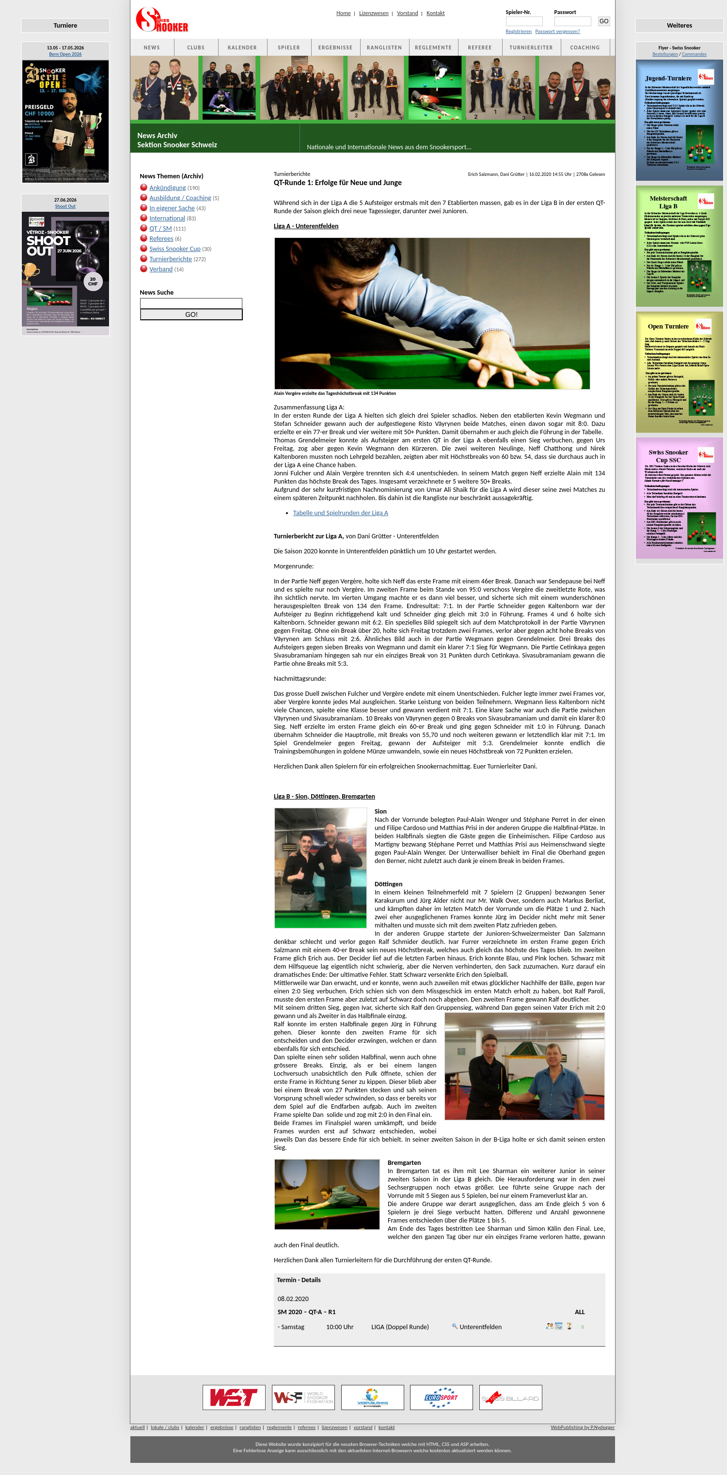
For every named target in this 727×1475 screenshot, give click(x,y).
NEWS (152, 48)
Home (343, 13)
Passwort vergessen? (558, 31)
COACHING (585, 48)
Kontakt (436, 13)
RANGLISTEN (384, 48)
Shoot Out (65, 206)
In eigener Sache (172, 208)
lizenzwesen (335, 1427)
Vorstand (407, 13)
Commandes (694, 54)
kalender (194, 1427)
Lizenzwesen (374, 13)
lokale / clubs (165, 1427)
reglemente (279, 1427)
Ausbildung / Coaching (180, 198)
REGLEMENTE (433, 48)
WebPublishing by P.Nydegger (583, 1427)
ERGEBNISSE (335, 48)
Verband (161, 269)
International (168, 218)
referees (307, 1427)
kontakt (387, 1427)
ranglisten (250, 1427)
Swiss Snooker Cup (175, 249)
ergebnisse (222, 1427)
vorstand (363, 1427)
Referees (162, 239)
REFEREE (480, 48)
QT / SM (161, 228)
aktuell (137, 1427)
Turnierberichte (171, 259)
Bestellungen (665, 54)
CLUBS (196, 48)
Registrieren (519, 31)
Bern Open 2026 (65, 54)
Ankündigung (168, 188)
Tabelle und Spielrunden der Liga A (340, 513)
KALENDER (242, 48)
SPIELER (289, 48)
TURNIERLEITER (531, 48)
